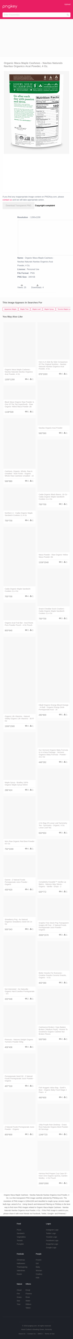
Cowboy (39, 1274)
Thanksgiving (22, 1267)
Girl (37, 1263)
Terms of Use (49, 1334)
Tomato (20, 1240)
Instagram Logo (52, 1230)
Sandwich (21, 1233)
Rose (28, 1297)
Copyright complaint (45, 205)
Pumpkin (20, 1244)
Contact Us (31, 1334)
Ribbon (28, 1304)
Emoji (28, 1290)
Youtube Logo (51, 1237)
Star (18, 1301)
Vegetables (21, 1237)
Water (28, 1301)
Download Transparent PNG (18, 205)
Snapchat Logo (52, 1244)
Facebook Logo (52, 1240)
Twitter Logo (51, 1233)
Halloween (21, 1263)
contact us (7, 200)
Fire (18, 1294)
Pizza (19, 1230)
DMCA (40, 1334)
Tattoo (28, 1308)
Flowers (29, 1294)
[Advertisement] (36, 38)
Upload (67, 4)
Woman (39, 1271)
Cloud (19, 1290)
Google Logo (51, 1248)
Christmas (21, 1260)
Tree (18, 1304)
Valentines (21, 1271)
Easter (19, 1274)
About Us (22, 1334)
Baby (38, 1267)
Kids (37, 1278)
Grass (19, 1297)
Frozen (38, 1260)
